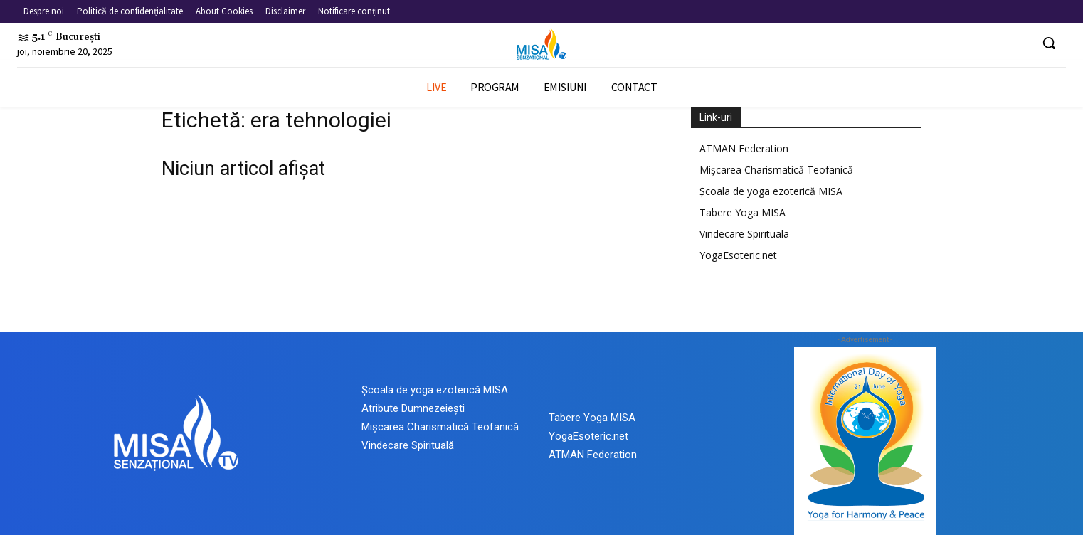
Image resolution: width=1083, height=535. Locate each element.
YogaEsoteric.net (738, 255)
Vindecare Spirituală (407, 445)
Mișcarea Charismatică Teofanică (776, 169)
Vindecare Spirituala (744, 233)
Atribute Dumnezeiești (413, 408)
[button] (1049, 43)
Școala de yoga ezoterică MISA (770, 191)
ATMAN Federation (743, 148)
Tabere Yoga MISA (742, 212)
